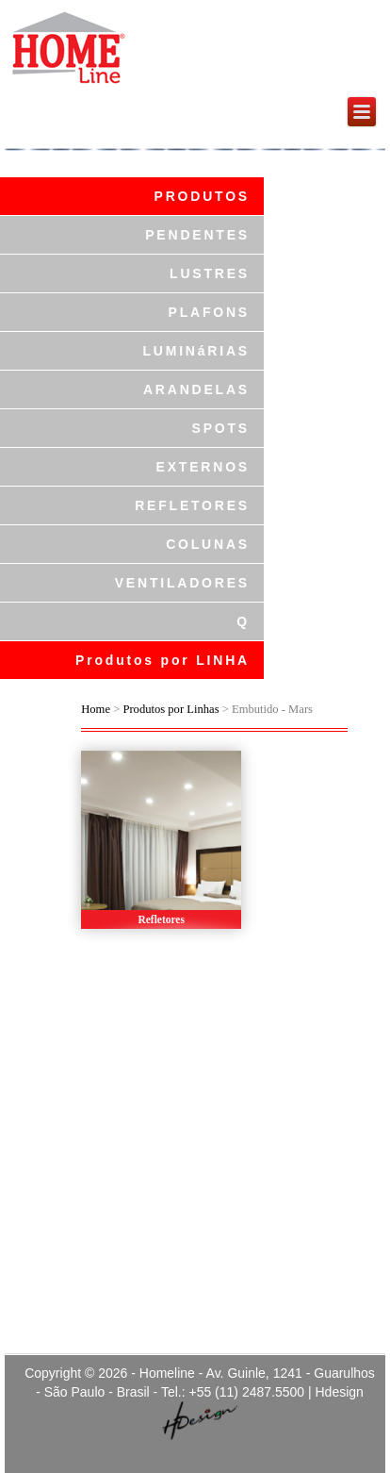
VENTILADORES (182, 582)
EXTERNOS (203, 466)
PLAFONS (210, 312)
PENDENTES (197, 234)
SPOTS (221, 428)
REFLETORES (192, 505)
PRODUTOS (202, 196)
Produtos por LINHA (162, 660)
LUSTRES (210, 273)
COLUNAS (208, 544)
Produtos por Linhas (170, 709)
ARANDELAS (196, 389)
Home (95, 709)
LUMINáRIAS (196, 350)
